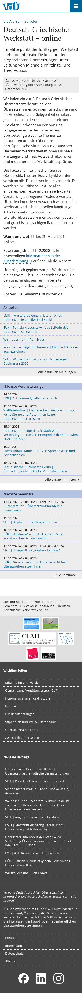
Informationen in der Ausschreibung (31, 258)
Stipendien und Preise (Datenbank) (30, 722)
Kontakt (10, 938)
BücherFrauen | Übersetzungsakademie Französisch (41, 506)
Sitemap (11, 961)
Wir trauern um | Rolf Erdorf (24, 339)
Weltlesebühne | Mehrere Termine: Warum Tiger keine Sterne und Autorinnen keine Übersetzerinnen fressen (41, 412)
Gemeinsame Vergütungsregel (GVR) (31, 690)
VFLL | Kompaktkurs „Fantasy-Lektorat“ (41, 548)
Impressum (13, 946)
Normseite (13, 706)
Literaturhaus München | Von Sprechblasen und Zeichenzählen (41, 451)
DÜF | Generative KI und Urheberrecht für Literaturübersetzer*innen (41, 562)
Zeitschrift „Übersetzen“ (22, 737)
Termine (52, 602)
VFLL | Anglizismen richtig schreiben (41, 520)
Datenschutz (14, 953)
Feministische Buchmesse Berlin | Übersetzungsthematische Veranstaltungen (41, 467)
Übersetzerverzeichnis (21, 730)
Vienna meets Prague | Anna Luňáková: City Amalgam (37, 791)
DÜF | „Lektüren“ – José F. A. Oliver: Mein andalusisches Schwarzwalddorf (41, 534)
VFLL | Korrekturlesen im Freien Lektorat (34, 781)
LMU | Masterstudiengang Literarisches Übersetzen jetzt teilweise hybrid (32, 317)
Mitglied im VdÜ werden (23, 683)
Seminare (10, 606)
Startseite (33, 602)
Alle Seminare (68, 575)
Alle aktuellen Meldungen (59, 372)
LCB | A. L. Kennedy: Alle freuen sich (41, 396)
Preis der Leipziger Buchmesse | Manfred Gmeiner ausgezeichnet (40, 349)
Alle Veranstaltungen (62, 480)
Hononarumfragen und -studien (28, 698)
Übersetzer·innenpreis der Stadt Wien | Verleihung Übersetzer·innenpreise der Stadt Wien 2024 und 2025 (41, 432)
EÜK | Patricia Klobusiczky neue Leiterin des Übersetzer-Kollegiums (35, 329)
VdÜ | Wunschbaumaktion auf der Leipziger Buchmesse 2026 (35, 361)
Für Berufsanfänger (19, 714)
